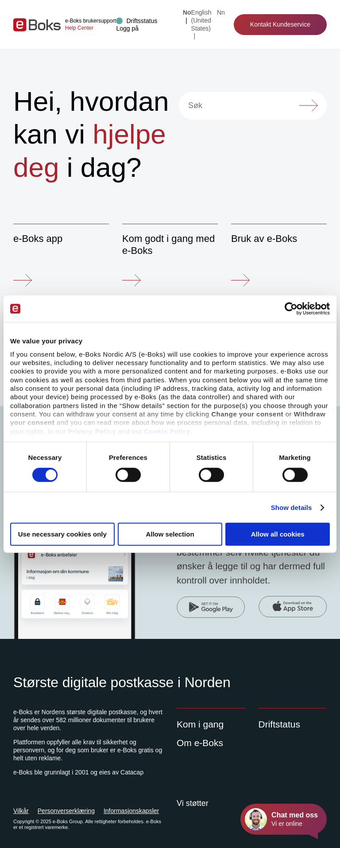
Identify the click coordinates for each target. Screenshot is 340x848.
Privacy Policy (92, 431)
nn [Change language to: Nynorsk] (221, 12)
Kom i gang (200, 724)
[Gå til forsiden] (37, 24)
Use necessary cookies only (62, 534)
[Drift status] (136, 20)
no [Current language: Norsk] (187, 12)
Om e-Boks (200, 743)
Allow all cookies (278, 534)
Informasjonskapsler (131, 810)
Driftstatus (280, 724)
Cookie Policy (167, 431)
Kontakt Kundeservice (280, 24)
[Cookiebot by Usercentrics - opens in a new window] (291, 308)
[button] (127, 28)
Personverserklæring (66, 810)
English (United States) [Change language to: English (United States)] (201, 20)
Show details (291, 507)
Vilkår (21, 810)
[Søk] (253, 106)
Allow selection (170, 534)
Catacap (131, 772)
